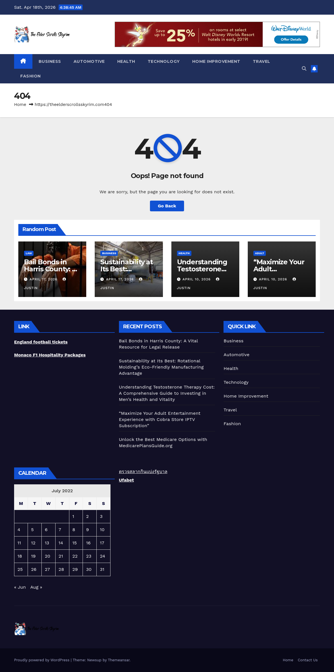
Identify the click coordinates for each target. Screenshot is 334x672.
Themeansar (119, 660)
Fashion (30, 76)
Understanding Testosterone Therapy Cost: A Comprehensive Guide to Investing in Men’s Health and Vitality (167, 393)
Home (20, 104)
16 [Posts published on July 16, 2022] (88, 542)
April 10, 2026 (197, 279)
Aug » (36, 587)
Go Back (167, 206)
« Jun (20, 587)
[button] (304, 68)
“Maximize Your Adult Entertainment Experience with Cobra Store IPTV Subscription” (160, 419)
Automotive (89, 61)
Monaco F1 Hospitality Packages (50, 355)
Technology (164, 61)
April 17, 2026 (44, 279)
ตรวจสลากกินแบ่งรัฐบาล (143, 471)
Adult (259, 253)
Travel (261, 61)
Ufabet (126, 480)
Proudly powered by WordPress (42, 660)
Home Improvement (216, 61)
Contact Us (308, 660)
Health (126, 61)
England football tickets (41, 342)
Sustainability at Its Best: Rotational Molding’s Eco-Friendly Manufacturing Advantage (161, 367)
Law (29, 253)
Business (50, 61)
